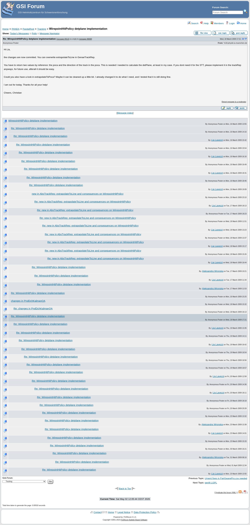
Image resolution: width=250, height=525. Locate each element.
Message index (125, 113)
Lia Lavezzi (217, 140)
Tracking (41, 29)
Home (241, 23)
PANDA (15, 29)
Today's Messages (19, 33)
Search (193, 23)
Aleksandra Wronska (212, 271)
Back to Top (125, 488)
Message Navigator (50, 33)
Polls (34, 33)
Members (217, 23)
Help (205, 23)
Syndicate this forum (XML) (225, 493)
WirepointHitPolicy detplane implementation (32, 120)
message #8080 (85, 39)
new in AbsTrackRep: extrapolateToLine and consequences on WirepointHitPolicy (77, 193)
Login (230, 23)
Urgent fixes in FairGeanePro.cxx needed (226, 478)
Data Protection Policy (145, 512)
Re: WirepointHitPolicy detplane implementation (29, 39)
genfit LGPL (211, 482)
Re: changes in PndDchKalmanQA (33, 308)
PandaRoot (28, 29)
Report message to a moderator (234, 102)
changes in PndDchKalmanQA (28, 301)
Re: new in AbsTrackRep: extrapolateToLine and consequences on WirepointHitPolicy (82, 201)
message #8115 (63, 39)
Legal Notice (123, 512)
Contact (98, 512)
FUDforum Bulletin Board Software (134, 520)
